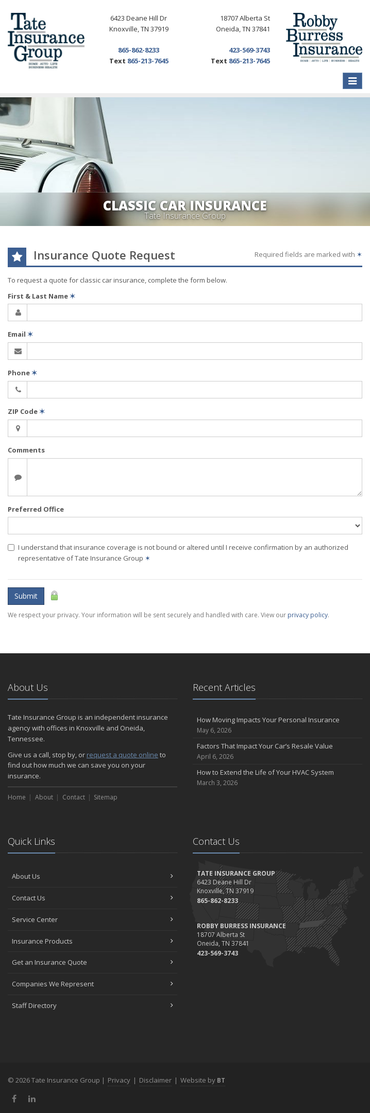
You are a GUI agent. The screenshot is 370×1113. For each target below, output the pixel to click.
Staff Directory (92, 1005)
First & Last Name (41, 296)
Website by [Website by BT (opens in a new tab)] (202, 1080)
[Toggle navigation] (352, 81)
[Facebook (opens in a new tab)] (14, 1098)
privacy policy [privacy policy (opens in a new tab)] (308, 615)
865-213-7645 (148, 60)
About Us (92, 876)
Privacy (119, 1080)
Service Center (92, 919)
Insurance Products (92, 941)
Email (20, 334)
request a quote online (122, 754)
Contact (73, 797)
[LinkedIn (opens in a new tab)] (32, 1098)
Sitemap (105, 797)
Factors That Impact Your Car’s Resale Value (277, 751)
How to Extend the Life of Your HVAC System (277, 778)
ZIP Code (26, 411)
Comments (26, 450)
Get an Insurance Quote (92, 962)
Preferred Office (36, 509)
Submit (26, 596)
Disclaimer (155, 1080)
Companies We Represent (92, 983)
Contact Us (92, 897)
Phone (22, 372)
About (44, 797)
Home (17, 797)
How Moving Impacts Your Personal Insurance (277, 725)
